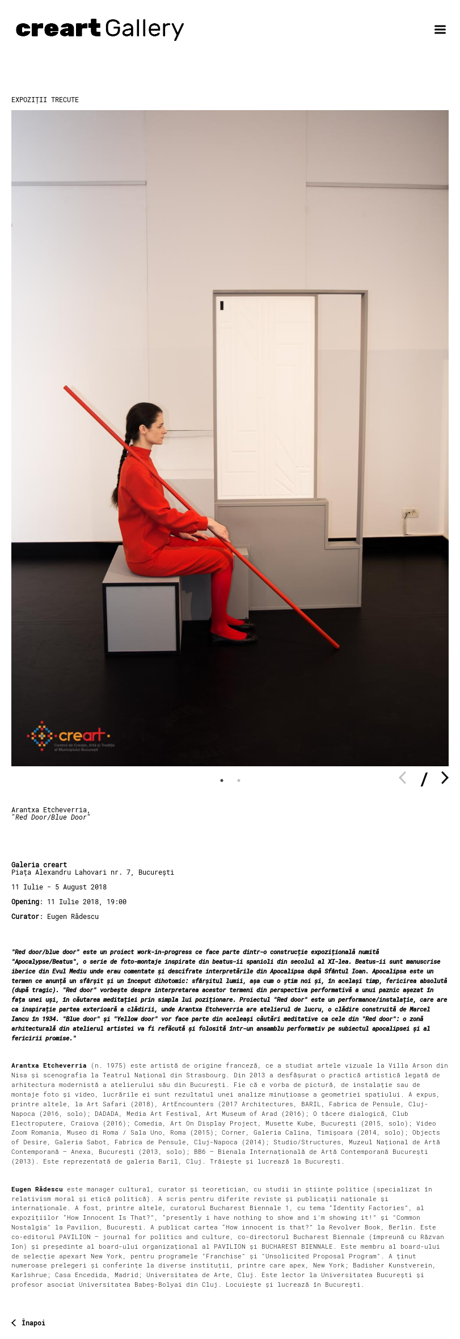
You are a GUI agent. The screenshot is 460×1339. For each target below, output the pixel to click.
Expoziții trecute (45, 99)
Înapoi (33, 1323)
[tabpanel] (230, 438)
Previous (402, 777)
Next (445, 777)
